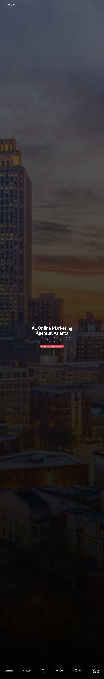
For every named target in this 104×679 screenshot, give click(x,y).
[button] (17, 5)
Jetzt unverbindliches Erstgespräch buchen (52, 346)
